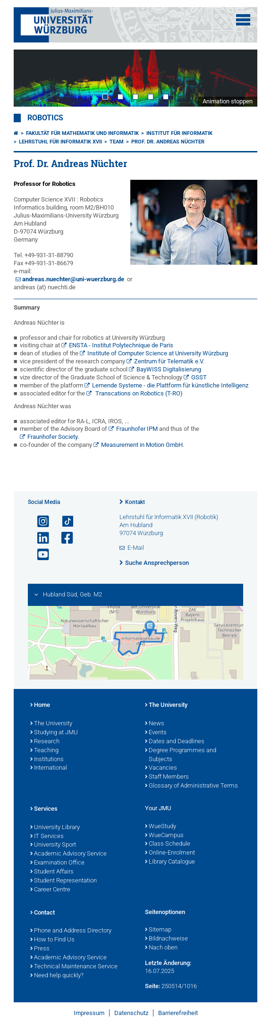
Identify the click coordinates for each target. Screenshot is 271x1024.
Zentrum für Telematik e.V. (169, 361)
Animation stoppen (228, 101)
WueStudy (160, 827)
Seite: (152, 986)
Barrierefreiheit (178, 1012)
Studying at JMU (54, 733)
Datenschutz (131, 1012)
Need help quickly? (57, 976)
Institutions (47, 759)
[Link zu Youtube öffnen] (39, 554)
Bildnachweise (166, 939)
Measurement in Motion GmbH (142, 444)
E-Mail (135, 547)
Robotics (45, 118)
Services (44, 809)
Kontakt (135, 502)
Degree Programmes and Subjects (180, 755)
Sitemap (158, 930)
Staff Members (167, 777)
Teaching (44, 751)
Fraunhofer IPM (137, 428)
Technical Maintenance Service (74, 967)
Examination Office (57, 863)
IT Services (47, 836)
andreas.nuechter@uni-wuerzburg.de (73, 279)
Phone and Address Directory (70, 931)
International (48, 768)
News (154, 724)
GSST (199, 377)
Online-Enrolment (170, 853)
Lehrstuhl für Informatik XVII (60, 142)
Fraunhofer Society (52, 436)
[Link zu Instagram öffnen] (39, 521)
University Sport (53, 845)
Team (117, 142)
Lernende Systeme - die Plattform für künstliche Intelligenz (170, 385)
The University (51, 724)
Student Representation (63, 881)
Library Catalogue (170, 862)
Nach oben (161, 948)
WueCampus (164, 835)
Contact (42, 913)
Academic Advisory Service (68, 854)
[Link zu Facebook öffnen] (63, 538)
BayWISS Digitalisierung (168, 369)
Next (241, 78)
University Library (55, 827)
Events (156, 733)
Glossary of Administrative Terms (191, 786)
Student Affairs (52, 872)
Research (44, 742)
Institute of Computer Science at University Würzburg (157, 353)
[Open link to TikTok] (63, 521)
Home (40, 705)
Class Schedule (167, 844)
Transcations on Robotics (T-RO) (138, 393)
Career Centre (50, 890)
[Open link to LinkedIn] (39, 538)
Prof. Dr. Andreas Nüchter (167, 142)
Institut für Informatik (179, 133)
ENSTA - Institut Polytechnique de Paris (121, 345)
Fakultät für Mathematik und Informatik (82, 133)
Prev (30, 78)
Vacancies (161, 768)
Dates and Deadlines (174, 742)
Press (40, 949)
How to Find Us (52, 940)
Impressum (89, 1012)
